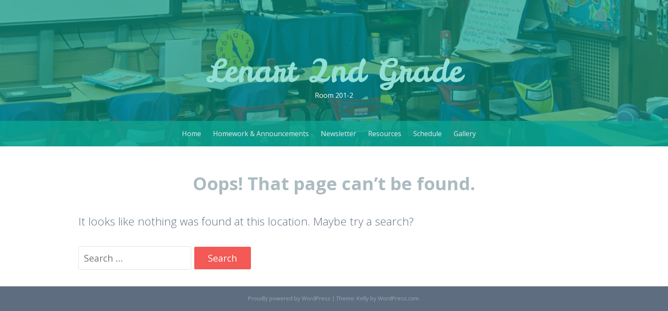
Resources (384, 133)
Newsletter (338, 133)
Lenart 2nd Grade (334, 70)
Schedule (427, 133)
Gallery (465, 133)
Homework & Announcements (261, 133)
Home (191, 133)
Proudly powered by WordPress (289, 298)
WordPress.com (398, 298)
